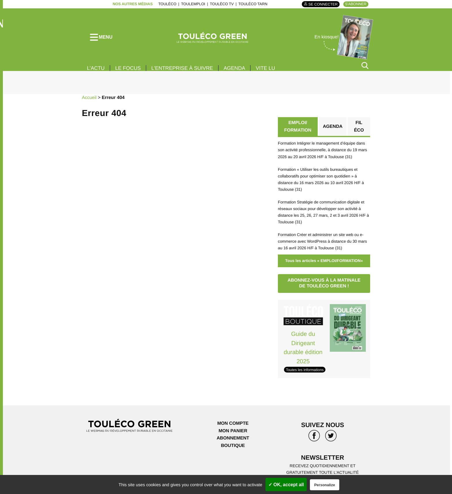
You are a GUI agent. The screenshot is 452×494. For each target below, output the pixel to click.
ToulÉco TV (221, 4)
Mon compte (233, 420)
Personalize (324, 485)
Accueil (89, 98)
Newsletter (322, 455)
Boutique (233, 443)
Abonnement (233, 435)
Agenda (236, 69)
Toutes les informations (305, 367)
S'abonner (355, 4)
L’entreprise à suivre (183, 69)
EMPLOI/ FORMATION (298, 127)
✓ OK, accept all (286, 484)
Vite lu (268, 69)
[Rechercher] (365, 66)
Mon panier (232, 428)
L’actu (96, 69)
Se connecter (322, 4)
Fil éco (359, 127)
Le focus (129, 69)
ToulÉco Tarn (252, 4)
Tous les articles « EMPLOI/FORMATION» (324, 259)
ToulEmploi (192, 4)
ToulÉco (167, 4)
